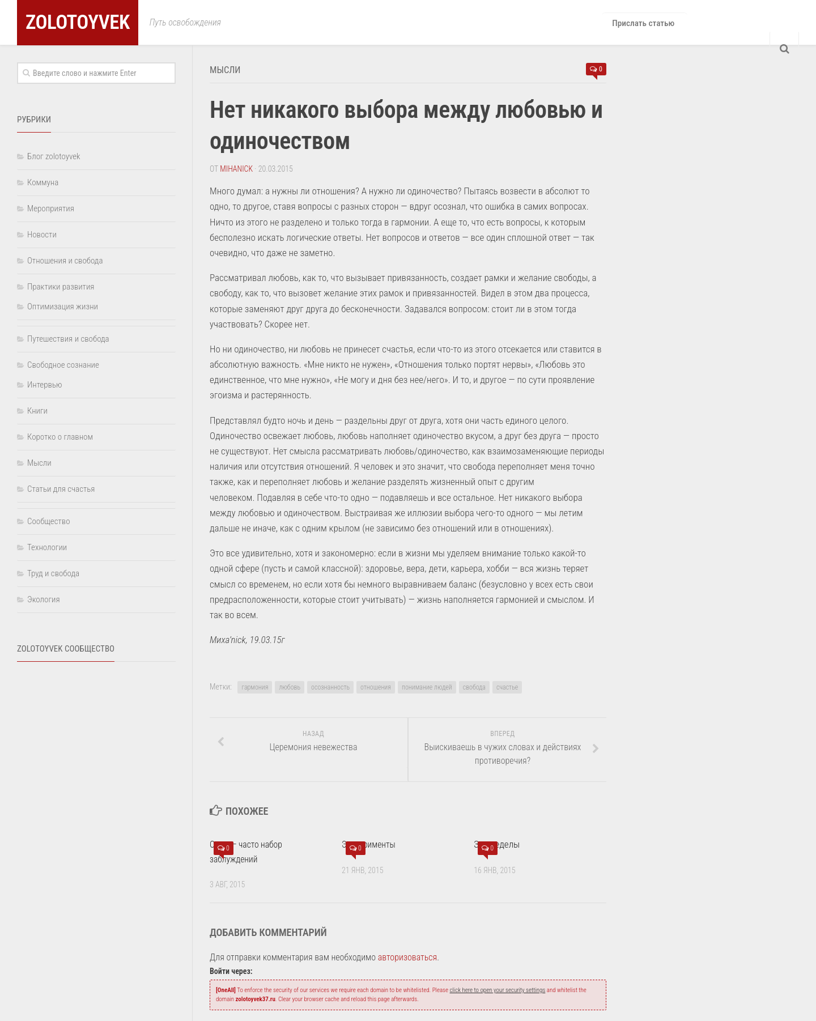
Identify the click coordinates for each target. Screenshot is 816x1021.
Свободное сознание (63, 365)
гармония (254, 686)
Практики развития (60, 287)
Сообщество (48, 521)
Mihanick (236, 167)
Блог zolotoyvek (53, 156)
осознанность (330, 686)
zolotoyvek (88, 22)
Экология (43, 599)
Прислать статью (642, 22)
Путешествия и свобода (68, 339)
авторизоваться (407, 956)
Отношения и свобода (65, 261)
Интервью (44, 385)
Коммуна (42, 182)
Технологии (47, 547)
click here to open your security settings (498, 989)
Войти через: (231, 970)
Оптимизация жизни (62, 306)
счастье (507, 686)
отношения (375, 686)
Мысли (228, 69)
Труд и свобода (53, 573)
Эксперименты (371, 843)
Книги (37, 411)
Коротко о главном (60, 437)
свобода (474, 686)
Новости (42, 234)
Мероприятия (50, 208)
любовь (289, 686)
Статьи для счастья (61, 489)
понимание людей (427, 686)
